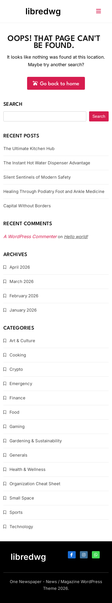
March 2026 (21, 281)
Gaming (17, 426)
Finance (17, 398)
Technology (21, 526)
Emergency (20, 383)
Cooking (17, 355)
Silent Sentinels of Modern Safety (37, 177)
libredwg (43, 11)
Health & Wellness (27, 469)
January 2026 (23, 310)
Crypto (16, 369)
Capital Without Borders (27, 205)
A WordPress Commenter (30, 236)
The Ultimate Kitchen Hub (28, 148)
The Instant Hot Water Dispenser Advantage (46, 162)
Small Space (21, 498)
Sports (16, 512)
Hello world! (76, 236)
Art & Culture (22, 340)
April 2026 (19, 267)
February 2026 (23, 295)
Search (12, 104)
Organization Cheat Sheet (34, 483)
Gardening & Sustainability (35, 440)
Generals (18, 455)
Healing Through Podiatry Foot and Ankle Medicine (53, 191)
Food (14, 412)
